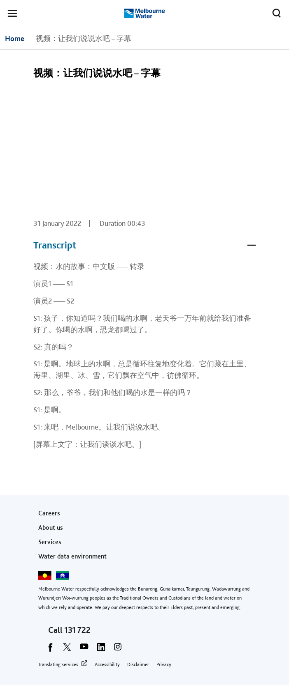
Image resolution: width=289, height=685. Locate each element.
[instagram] (118, 649)
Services (49, 542)
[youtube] (84, 649)
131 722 (77, 630)
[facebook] (50, 649)
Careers (49, 513)
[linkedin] (101, 649)
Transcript (144, 245)
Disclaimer (138, 664)
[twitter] (67, 649)
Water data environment (72, 556)
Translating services (58, 664)
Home (14, 38)
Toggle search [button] (274, 11)
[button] (12, 15)
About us (50, 527)
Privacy (163, 664)
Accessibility (107, 664)
